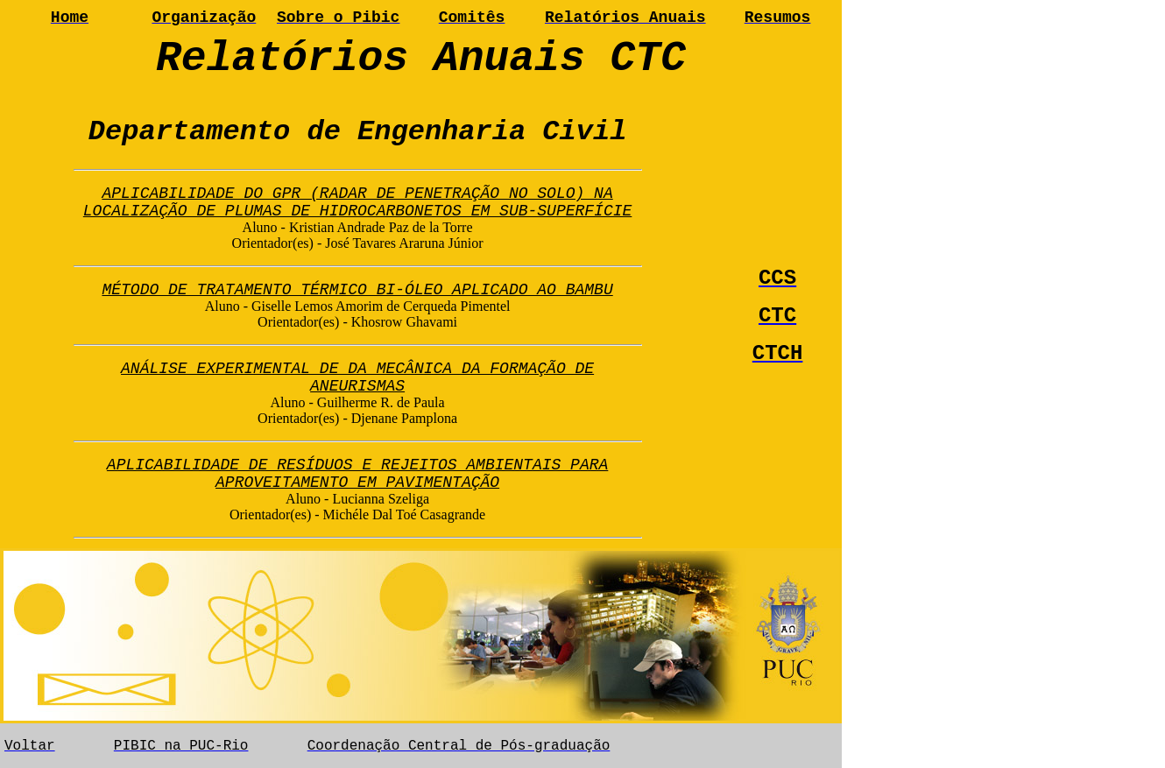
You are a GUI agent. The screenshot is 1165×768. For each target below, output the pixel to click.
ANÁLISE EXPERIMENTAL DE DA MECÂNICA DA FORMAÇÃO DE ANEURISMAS (357, 377)
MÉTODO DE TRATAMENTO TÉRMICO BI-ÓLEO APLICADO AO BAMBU (357, 290)
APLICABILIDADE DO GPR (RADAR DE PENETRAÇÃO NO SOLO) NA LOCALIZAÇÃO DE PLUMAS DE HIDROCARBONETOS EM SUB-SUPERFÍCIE (357, 202)
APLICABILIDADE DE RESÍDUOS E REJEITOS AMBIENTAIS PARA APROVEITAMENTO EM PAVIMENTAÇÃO (358, 473)
